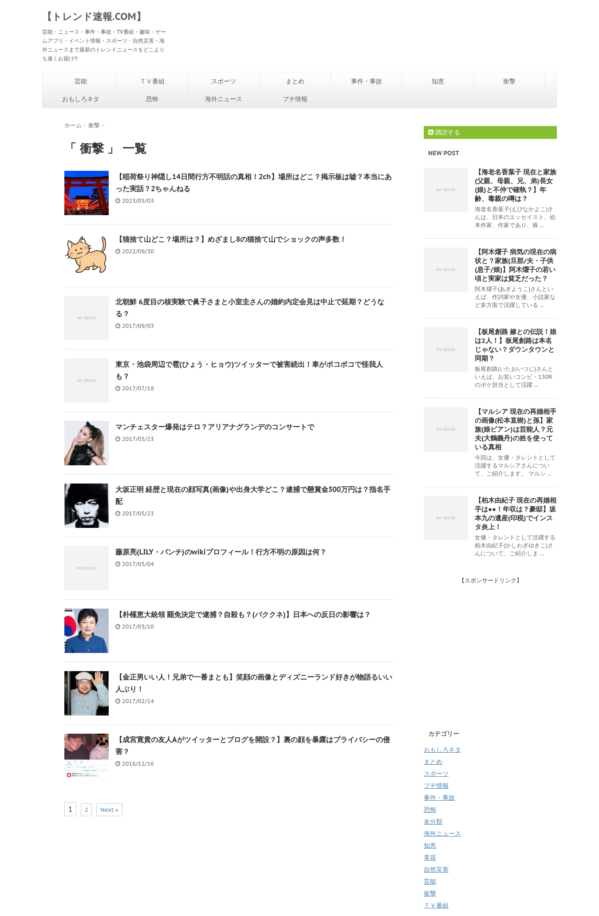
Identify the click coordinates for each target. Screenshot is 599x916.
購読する (444, 132)
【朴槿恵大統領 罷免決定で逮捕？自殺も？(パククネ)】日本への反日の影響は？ (243, 614)
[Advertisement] (498, 647)
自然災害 (436, 869)
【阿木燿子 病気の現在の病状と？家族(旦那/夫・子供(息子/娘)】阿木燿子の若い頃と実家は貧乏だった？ (515, 265)
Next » (109, 810)
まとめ (295, 81)
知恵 (438, 81)
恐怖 (152, 98)
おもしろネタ (80, 98)
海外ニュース (223, 98)
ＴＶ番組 (152, 81)
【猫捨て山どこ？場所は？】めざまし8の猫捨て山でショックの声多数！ (231, 239)
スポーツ (223, 81)
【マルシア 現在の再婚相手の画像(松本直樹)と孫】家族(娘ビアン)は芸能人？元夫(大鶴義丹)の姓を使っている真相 (515, 429)
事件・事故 (366, 81)
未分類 (433, 822)
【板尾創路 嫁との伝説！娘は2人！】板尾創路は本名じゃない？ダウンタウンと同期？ (515, 344)
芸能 (81, 81)
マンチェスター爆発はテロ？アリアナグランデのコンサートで (214, 426)
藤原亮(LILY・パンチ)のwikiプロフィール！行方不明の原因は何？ (221, 551)
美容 (430, 857)
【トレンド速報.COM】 (94, 16)
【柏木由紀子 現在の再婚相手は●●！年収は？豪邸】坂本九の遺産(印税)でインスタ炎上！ (515, 513)
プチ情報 (295, 98)
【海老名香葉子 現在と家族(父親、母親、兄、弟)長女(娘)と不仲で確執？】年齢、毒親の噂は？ (515, 185)
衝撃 (509, 81)
